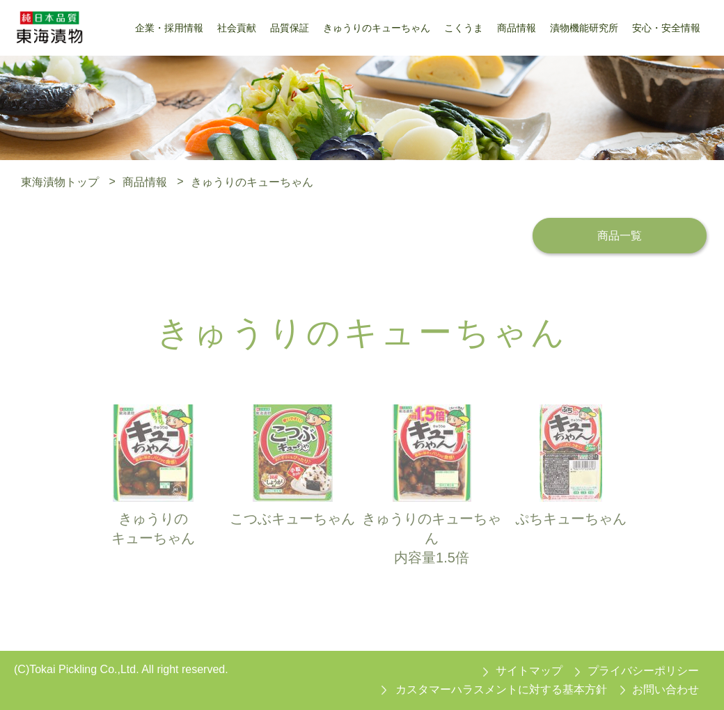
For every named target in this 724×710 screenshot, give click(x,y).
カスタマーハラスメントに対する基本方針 (501, 689)
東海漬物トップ (60, 181)
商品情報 (145, 181)
